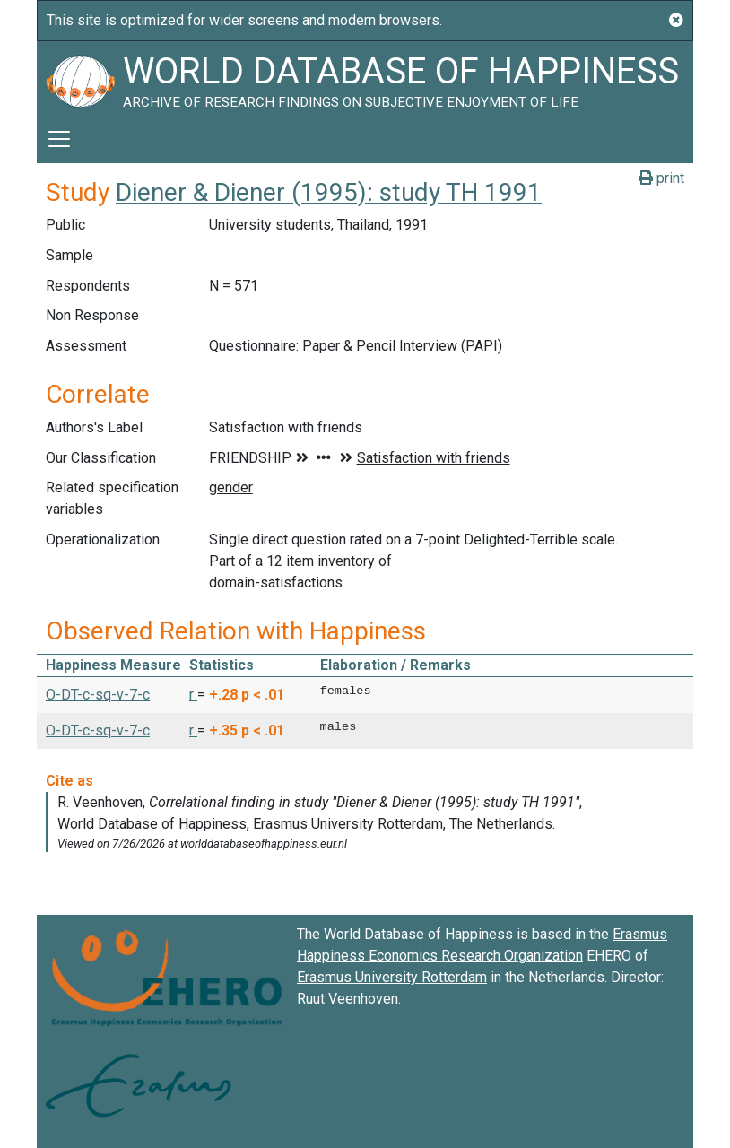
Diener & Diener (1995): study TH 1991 (329, 192)
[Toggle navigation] (59, 139)
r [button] (193, 694)
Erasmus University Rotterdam (392, 977)
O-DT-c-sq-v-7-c (98, 694)
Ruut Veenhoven (347, 998)
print (661, 178)
